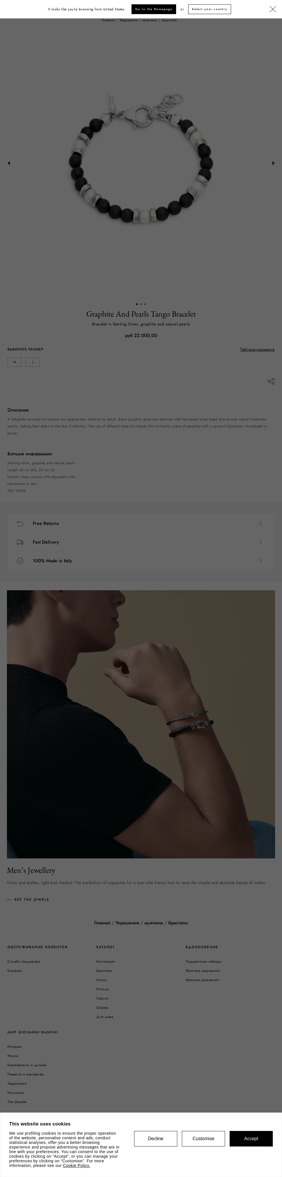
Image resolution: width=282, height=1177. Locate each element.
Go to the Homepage (153, 9)
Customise (203, 1138)
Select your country (209, 9)
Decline (155, 1138)
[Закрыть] (272, 9)
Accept (251, 1138)
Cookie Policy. (76, 1165)
